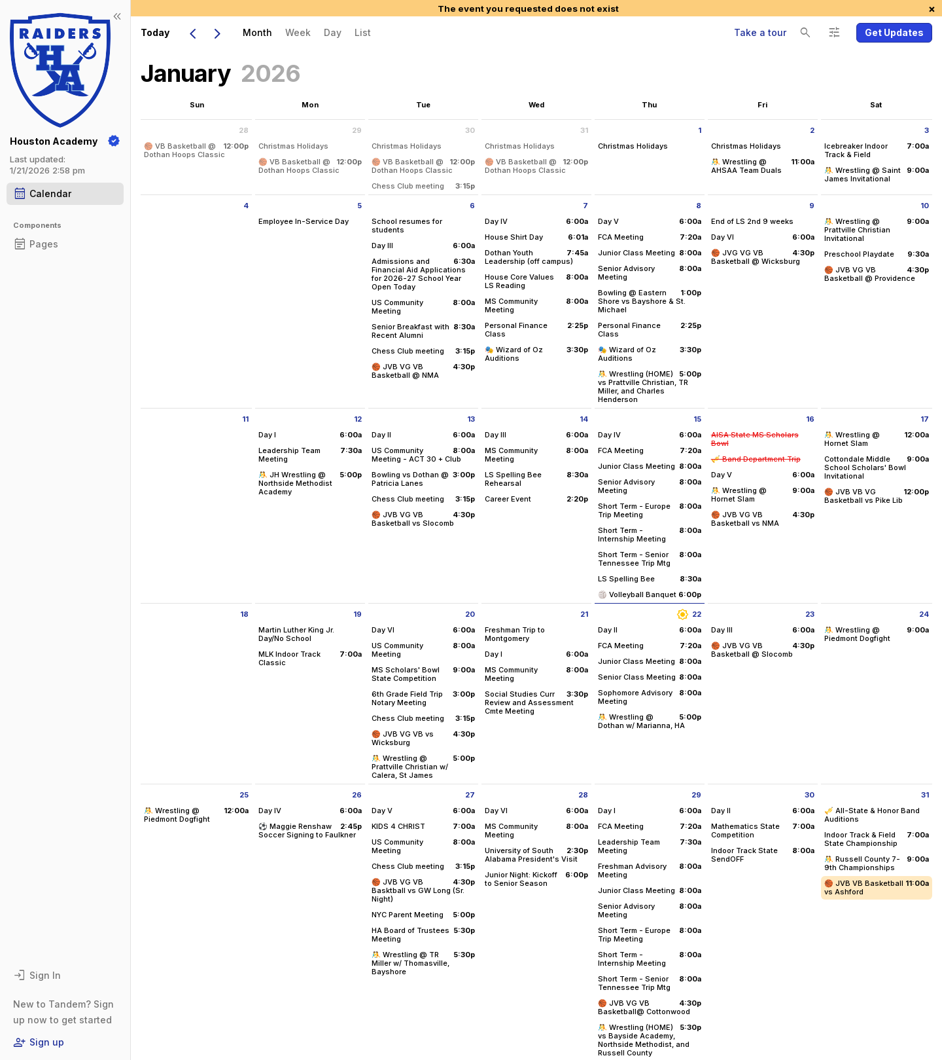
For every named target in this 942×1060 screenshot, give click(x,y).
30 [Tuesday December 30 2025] (470, 130)
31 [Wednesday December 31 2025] (584, 130)
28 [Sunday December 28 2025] (244, 130)
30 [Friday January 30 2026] (809, 794)
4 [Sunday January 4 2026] (246, 205)
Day (332, 32)
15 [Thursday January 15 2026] (697, 419)
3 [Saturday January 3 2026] (926, 130)
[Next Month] (217, 33)
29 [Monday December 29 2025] (357, 130)
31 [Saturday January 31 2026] (925, 794)
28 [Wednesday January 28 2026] (583, 794)
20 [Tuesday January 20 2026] (470, 614)
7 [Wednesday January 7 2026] (585, 205)
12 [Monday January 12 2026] (358, 419)
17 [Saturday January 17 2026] (924, 419)
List (363, 32)
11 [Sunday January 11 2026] (245, 419)
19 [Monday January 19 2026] (357, 614)
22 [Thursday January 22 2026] (688, 614)
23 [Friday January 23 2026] (809, 614)
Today (155, 32)
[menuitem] (257, 33)
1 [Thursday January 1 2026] (699, 130)
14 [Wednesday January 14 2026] (584, 419)
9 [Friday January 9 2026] (811, 205)
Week (298, 32)
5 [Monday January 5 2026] (359, 205)
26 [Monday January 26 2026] (357, 794)
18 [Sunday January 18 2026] (244, 614)
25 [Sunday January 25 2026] (244, 794)
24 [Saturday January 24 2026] (924, 614)
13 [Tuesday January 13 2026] (471, 419)
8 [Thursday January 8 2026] (698, 205)
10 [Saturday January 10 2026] (924, 205)
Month (257, 32)
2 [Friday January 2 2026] (812, 130)
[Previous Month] (192, 33)
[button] (894, 33)
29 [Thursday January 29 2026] (696, 794)
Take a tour (760, 32)
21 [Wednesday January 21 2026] (584, 614)
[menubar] (306, 33)
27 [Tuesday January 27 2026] (470, 794)
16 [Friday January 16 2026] (810, 419)
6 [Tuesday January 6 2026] (472, 205)
